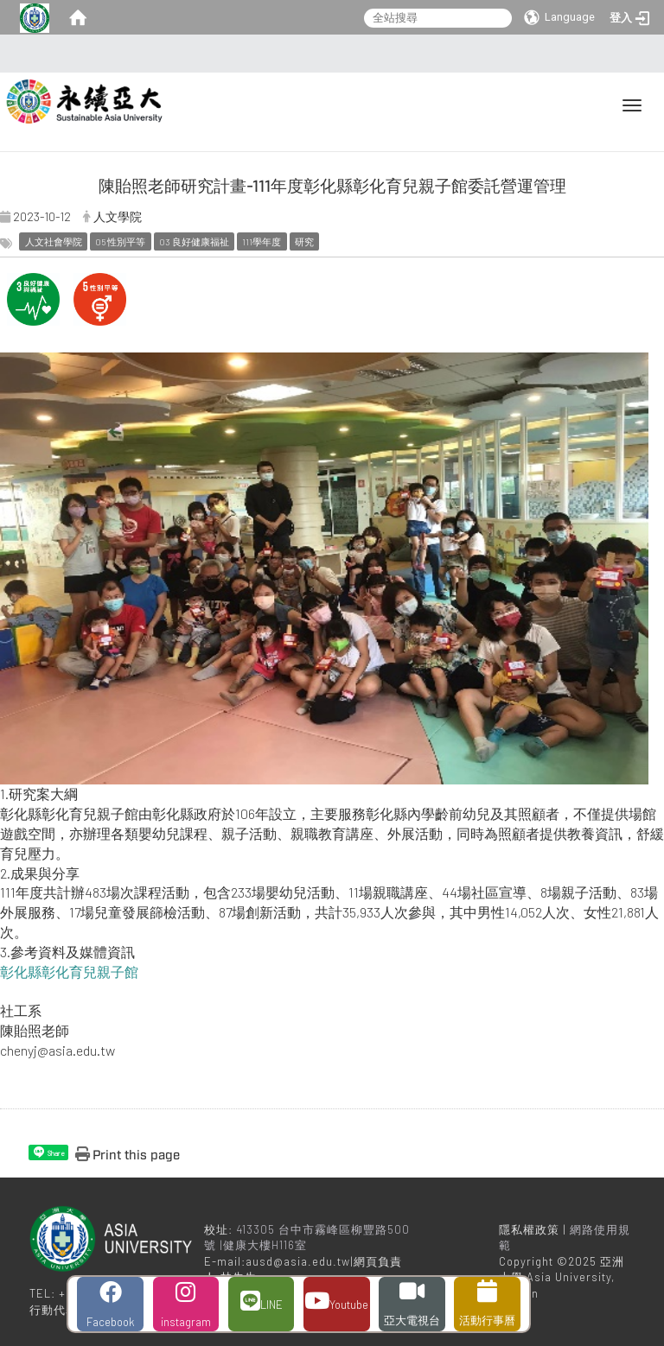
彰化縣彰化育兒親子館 (69, 971)
